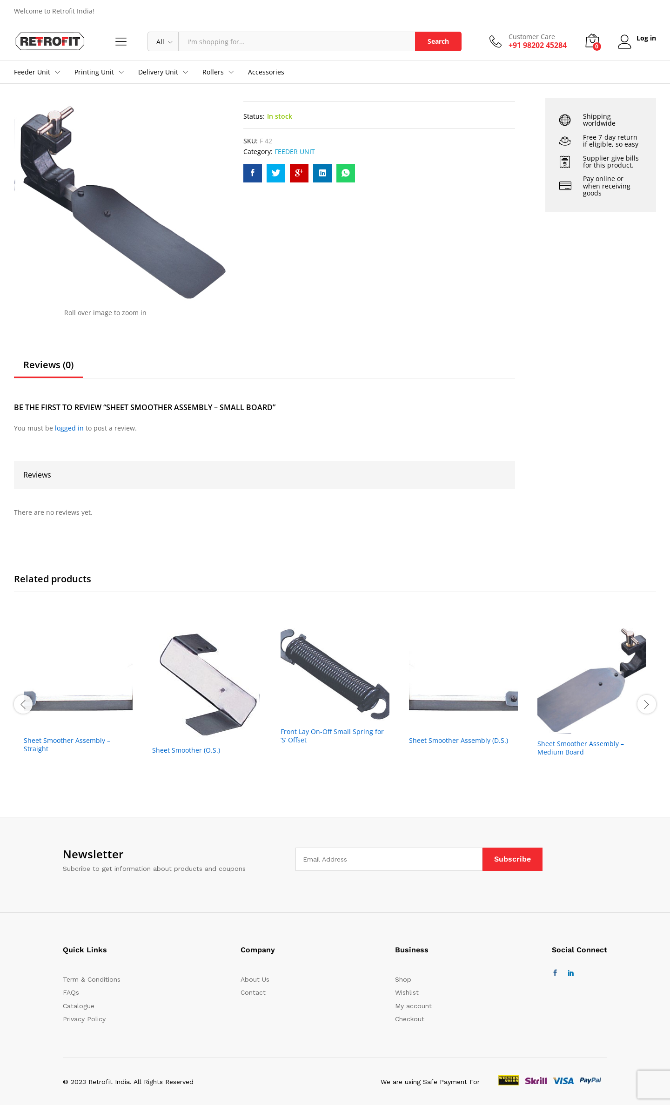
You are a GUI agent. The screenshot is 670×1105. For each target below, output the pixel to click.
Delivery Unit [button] (158, 72)
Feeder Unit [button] (32, 72)
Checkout (409, 1019)
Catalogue (78, 1006)
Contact (253, 992)
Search (437, 41)
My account (413, 1006)
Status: (254, 116)
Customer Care (531, 37)
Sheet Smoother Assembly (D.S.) (458, 740)
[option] (78, 703)
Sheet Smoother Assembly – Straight (67, 744)
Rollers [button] (213, 72)
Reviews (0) (48, 365)
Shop (403, 979)
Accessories (266, 72)
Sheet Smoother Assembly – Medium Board (580, 748)
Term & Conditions (92, 979)
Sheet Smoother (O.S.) (186, 750)
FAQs (71, 992)
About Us (255, 979)
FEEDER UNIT (295, 151)
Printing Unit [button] (94, 72)
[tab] (48, 369)
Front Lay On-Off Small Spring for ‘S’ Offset (332, 736)
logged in (69, 428)
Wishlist (407, 992)
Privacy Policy (84, 1019)
